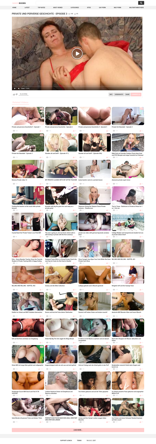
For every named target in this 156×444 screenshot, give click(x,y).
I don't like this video (17, 94)
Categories (75, 7)
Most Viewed (57, 7)
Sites (89, 7)
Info (111, 94)
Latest (27, 7)
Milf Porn (117, 7)
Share (127, 94)
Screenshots (119, 94)
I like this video (14, 94)
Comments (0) (136, 94)
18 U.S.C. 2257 (91, 440)
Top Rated (41, 7)
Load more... (78, 430)
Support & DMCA (66, 440)
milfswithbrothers (136, 7)
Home (14, 7)
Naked (19, 3)
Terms (79, 440)
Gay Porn (102, 7)
